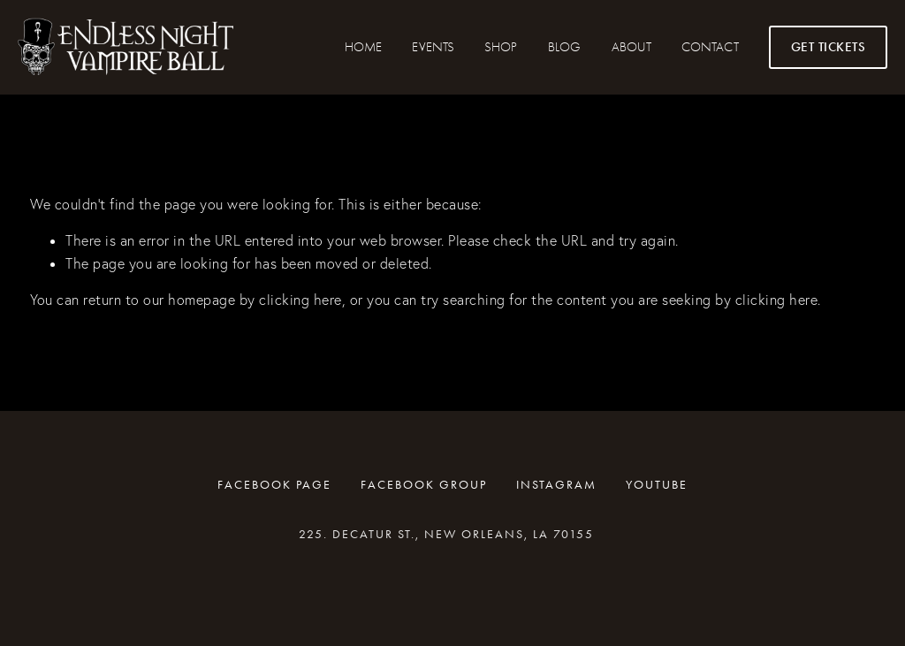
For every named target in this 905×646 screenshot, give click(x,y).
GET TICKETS (828, 47)
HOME (363, 47)
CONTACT (709, 47)
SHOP (500, 47)
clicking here (300, 299)
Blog (564, 47)
